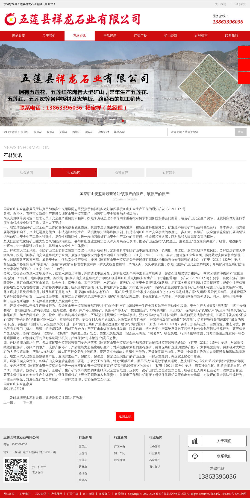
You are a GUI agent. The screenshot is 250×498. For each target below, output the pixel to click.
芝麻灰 (63, 132)
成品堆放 (119, 460)
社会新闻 (26, 172)
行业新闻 (74, 172)
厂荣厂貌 (140, 36)
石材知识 (168, 172)
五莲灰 (51, 132)
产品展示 (109, 36)
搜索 (240, 132)
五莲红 (25, 132)
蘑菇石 (89, 132)
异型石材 (103, 132)
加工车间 (119, 453)
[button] (123, 121)
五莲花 (38, 132)
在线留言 (201, 36)
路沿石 (76, 132)
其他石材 (119, 132)
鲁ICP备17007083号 (222, 493)
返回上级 (125, 416)
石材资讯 (79, 36)
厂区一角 (119, 446)
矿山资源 (170, 36)
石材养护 (121, 172)
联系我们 (241, 4)
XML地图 (241, 493)
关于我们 (220, 4)
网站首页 (18, 36)
